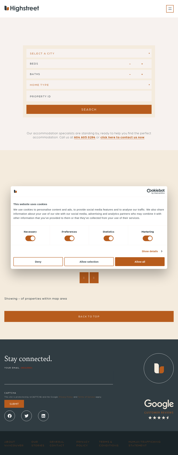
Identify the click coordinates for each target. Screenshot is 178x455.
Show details (150, 251)
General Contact (57, 443)
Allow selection (88, 261)
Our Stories (38, 443)
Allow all (140, 261)
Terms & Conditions (109, 443)
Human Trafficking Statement (145, 443)
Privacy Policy (66, 397)
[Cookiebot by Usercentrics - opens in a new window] (149, 191)
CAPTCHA (10, 393)
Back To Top (89, 316)
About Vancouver (14, 443)
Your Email (18, 367)
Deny (38, 261)
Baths (35, 74)
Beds (34, 63)
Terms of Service (86, 397)
